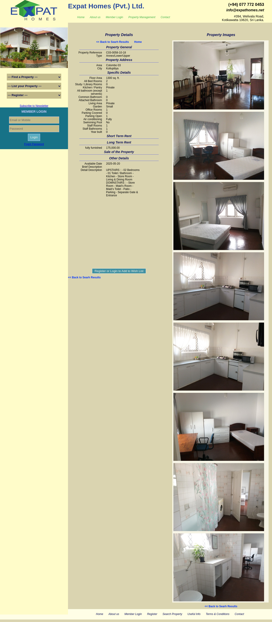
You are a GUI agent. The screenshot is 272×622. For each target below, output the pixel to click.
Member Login (114, 17)
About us (95, 17)
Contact (165, 17)
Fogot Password (34, 144)
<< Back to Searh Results (112, 42)
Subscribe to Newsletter (34, 105)
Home (81, 17)
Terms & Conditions (217, 614)
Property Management (142, 17)
